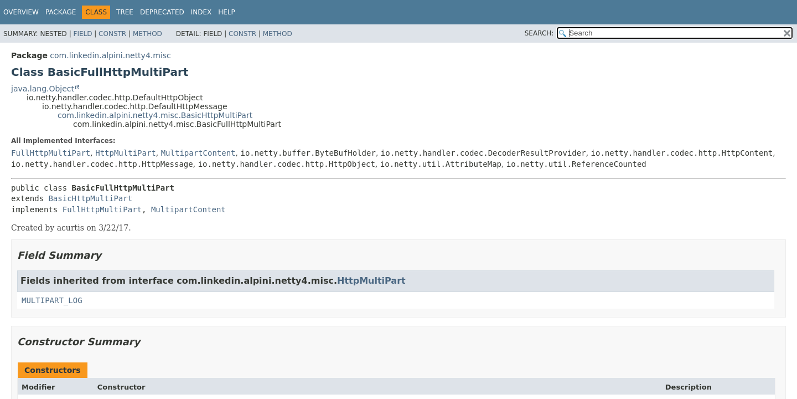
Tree (124, 12)
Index (201, 12)
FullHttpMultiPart (50, 153)
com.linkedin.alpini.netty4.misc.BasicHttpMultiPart (155, 115)
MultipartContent (198, 153)
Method (147, 34)
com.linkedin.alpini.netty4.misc (110, 55)
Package (60, 12)
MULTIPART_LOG (52, 300)
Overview (21, 12)
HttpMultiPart (125, 153)
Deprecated (162, 12)
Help (226, 12)
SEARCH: (539, 33)
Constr (112, 34)
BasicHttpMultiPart (90, 198)
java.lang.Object (42, 88)
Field (82, 34)
